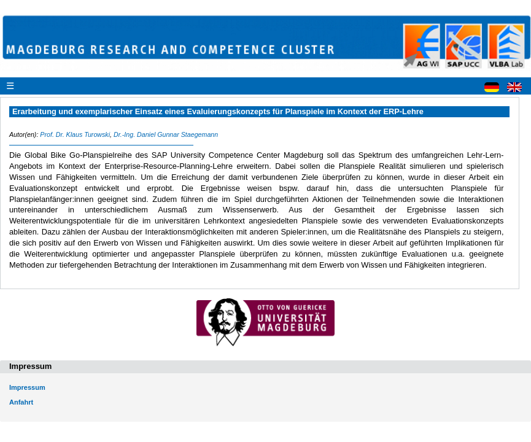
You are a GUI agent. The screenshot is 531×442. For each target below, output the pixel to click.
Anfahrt (21, 402)
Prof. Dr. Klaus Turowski (75, 134)
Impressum (27, 387)
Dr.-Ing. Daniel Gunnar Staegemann (166, 134)
